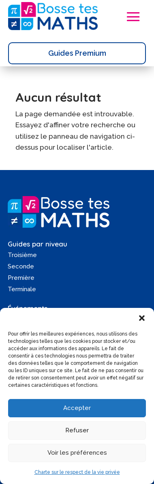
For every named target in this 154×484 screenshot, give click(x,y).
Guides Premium (77, 53)
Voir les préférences (77, 452)
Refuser (77, 430)
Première (21, 277)
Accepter (77, 408)
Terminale (22, 289)
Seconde (21, 266)
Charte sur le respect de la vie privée (77, 472)
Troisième (22, 255)
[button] (142, 318)
